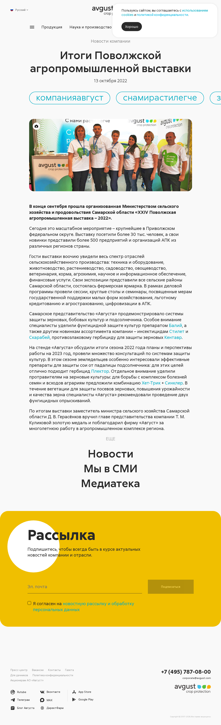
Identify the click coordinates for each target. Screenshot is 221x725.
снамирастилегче (160, 97)
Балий (175, 325)
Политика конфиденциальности (52, 675)
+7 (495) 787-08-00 (186, 671)
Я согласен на (83, 606)
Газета (69, 669)
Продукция (51, 27)
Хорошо (131, 27)
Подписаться (170, 587)
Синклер (174, 382)
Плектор (100, 371)
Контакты (54, 669)
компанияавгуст (69, 97)
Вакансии (38, 669)
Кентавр (173, 337)
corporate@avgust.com (196, 677)
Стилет (176, 331)
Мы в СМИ (111, 468)
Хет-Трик (151, 382)
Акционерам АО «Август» (26, 680)
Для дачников (19, 675)
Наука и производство (91, 27)
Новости (110, 453)
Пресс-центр (19, 669)
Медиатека (110, 483)
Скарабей (39, 337)
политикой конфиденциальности (162, 15)
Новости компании (110, 41)
